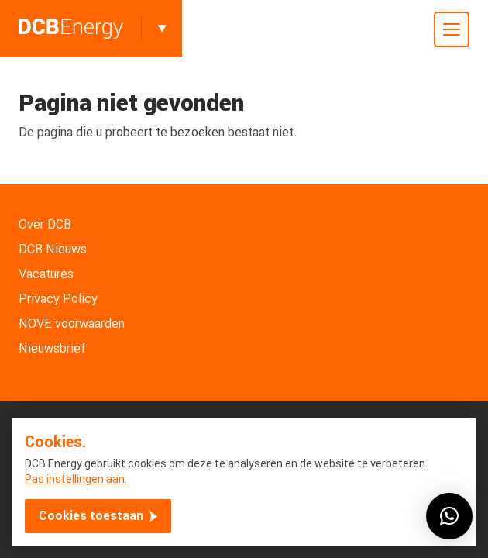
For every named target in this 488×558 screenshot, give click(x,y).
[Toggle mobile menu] (451, 29)
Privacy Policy (58, 298)
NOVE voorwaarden (72, 323)
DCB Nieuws (53, 249)
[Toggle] (162, 28)
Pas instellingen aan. (76, 479)
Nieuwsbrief (52, 348)
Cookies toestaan (91, 515)
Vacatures (46, 274)
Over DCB (45, 224)
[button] (449, 516)
